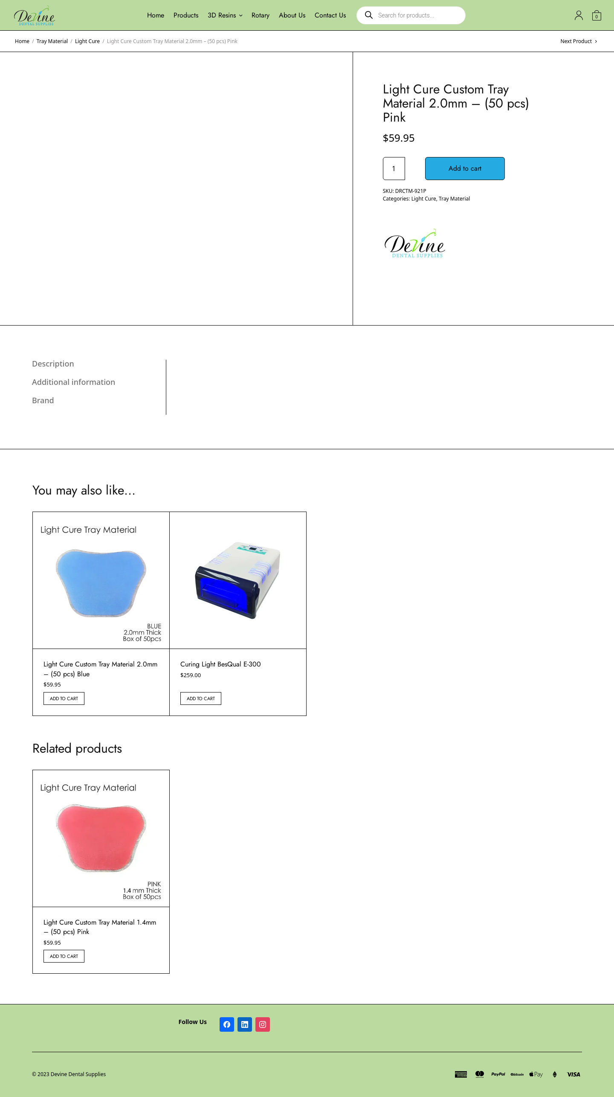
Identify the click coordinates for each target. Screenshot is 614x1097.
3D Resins (222, 15)
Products (186, 15)
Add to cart (465, 168)
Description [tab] (53, 363)
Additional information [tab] (73, 382)
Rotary (260, 15)
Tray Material (52, 41)
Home (155, 15)
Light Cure (87, 41)
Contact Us (330, 15)
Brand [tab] (43, 400)
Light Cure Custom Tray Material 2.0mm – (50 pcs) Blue (100, 668)
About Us (292, 15)
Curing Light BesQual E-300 (220, 664)
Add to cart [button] (64, 698)
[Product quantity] (394, 168)
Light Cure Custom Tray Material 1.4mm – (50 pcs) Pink (99, 927)
